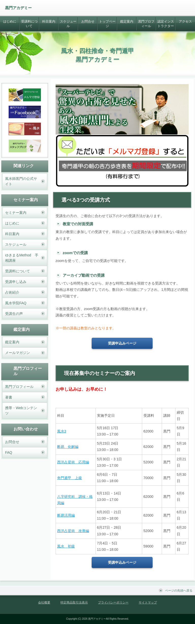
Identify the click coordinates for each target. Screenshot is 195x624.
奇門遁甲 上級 (69, 478)
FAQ (8, 452)
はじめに (9, 21)
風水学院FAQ (15, 303)
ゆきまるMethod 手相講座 (21, 257)
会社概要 (44, 602)
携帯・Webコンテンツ (21, 410)
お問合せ (87, 21)
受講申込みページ (122, 343)
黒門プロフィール (146, 24)
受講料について (29, 24)
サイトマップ (148, 602)
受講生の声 (14, 314)
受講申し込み (15, 282)
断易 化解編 (67, 447)
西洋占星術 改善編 (73, 531)
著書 (8, 397)
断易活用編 (66, 515)
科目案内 (48, 21)
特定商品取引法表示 (74, 602)
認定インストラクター (165, 24)
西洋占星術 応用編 (73, 462)
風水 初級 (66, 546)
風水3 (61, 431)
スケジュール (68, 24)
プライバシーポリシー (113, 602)
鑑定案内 (126, 21)
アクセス (185, 21)
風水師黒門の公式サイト (21, 181)
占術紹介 (12, 292)
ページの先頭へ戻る (178, 590)
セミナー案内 (15, 213)
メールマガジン (17, 353)
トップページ (107, 24)
